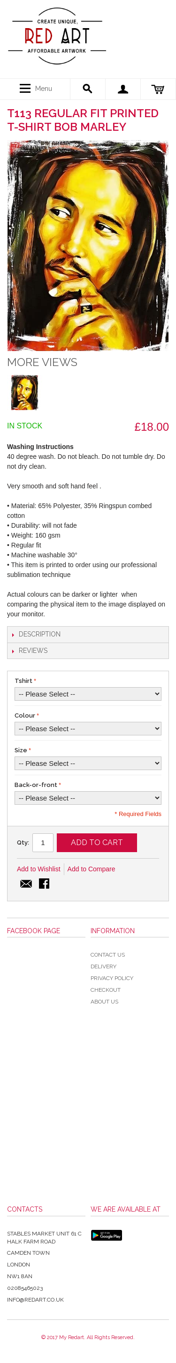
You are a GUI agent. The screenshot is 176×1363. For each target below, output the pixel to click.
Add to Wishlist (39, 869)
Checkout (106, 990)
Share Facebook (45, 884)
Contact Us (108, 954)
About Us (104, 1001)
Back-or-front (36, 784)
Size (21, 750)
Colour (25, 715)
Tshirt (23, 680)
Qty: (23, 842)
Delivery (103, 966)
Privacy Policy (112, 978)
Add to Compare (91, 869)
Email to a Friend (26, 884)
